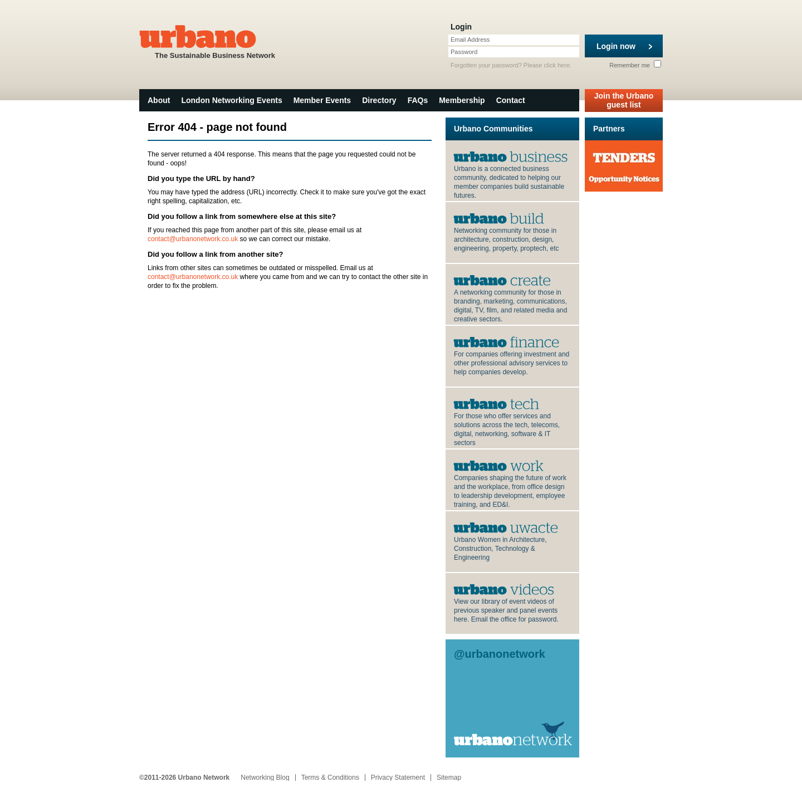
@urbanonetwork (499, 654)
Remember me (635, 65)
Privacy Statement (398, 777)
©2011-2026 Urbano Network (184, 777)
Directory (379, 100)
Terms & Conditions (330, 777)
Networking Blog (265, 777)
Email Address (470, 39)
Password (464, 51)
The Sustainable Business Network (215, 41)
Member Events (322, 100)
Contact (510, 100)
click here (557, 65)
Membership (462, 100)
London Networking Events (231, 100)
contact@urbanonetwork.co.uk (193, 239)
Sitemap (449, 777)
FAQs (418, 100)
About (159, 100)
